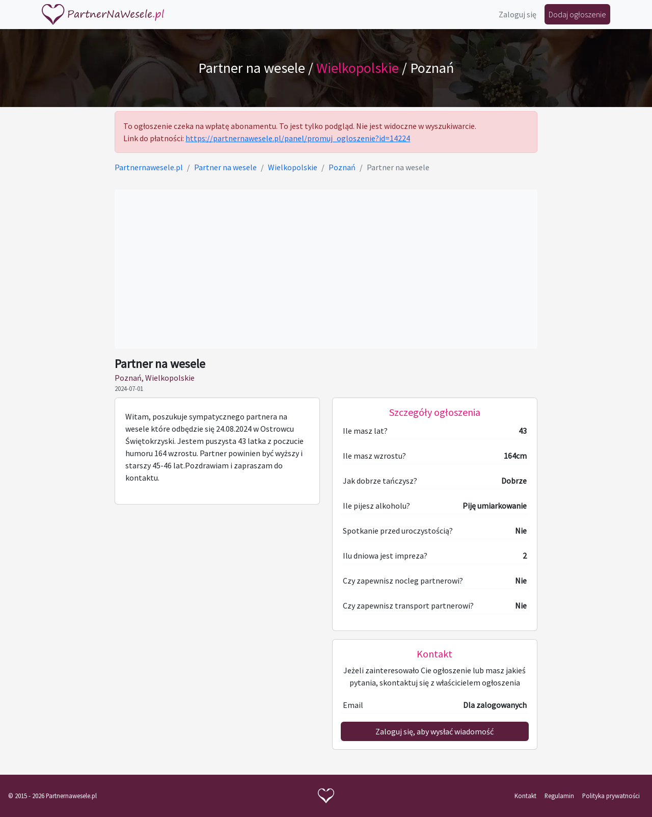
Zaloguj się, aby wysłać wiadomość (434, 731)
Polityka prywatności (611, 796)
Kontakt (525, 796)
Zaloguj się (517, 14)
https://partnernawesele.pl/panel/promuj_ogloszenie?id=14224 (297, 138)
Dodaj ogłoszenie (577, 14)
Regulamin (559, 796)
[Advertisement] (326, 269)
